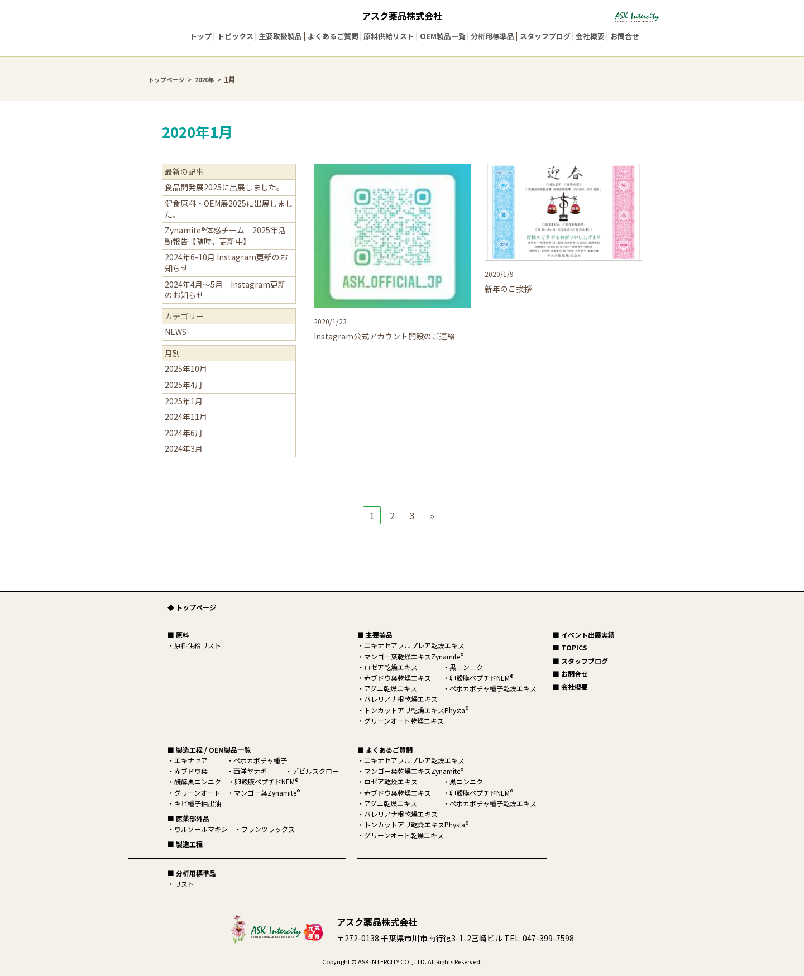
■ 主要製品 (375, 634)
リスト (184, 883)
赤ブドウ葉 (191, 771)
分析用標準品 (492, 36)
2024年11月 (186, 416)
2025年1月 (184, 400)
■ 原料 (178, 634)
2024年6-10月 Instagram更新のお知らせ (226, 262)
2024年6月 (184, 432)
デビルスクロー (315, 771)
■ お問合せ (570, 673)
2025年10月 (186, 368)
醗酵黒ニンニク (197, 781)
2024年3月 (184, 448)
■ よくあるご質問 (385, 749)
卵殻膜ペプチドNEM (266, 781)
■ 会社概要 (570, 686)
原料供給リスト (388, 36)
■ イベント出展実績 (584, 634)
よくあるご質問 (333, 36)
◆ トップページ (192, 607)
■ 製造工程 (185, 844)
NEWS (175, 331)
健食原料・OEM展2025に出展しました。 (229, 209)
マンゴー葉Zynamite (267, 792)
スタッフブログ (545, 36)
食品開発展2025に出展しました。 (224, 187)
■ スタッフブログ (580, 661)
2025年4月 (184, 384)
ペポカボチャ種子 (260, 760)
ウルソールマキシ (201, 829)
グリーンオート (197, 792)
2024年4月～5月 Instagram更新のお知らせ (225, 290)
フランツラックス (268, 829)
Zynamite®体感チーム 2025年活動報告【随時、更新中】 (225, 235)
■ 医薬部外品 (188, 818)
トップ (201, 36)
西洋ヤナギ (250, 771)
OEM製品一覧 (443, 36)
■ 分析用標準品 (192, 873)
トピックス (235, 36)
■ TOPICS (570, 647)
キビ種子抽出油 (197, 803)
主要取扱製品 (280, 36)
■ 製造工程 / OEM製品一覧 (209, 749)
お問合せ (624, 36)
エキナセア (191, 760)
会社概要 (590, 36)
